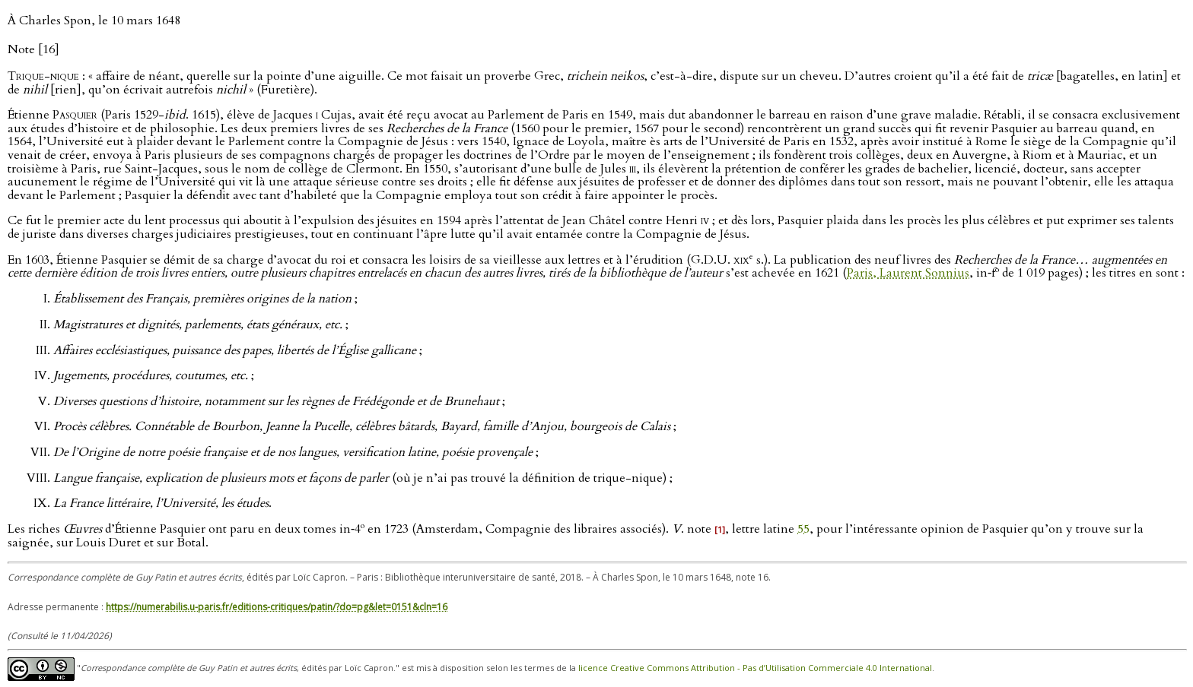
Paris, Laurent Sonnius (908, 273)
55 (803, 529)
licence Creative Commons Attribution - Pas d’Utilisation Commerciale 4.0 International (755, 668)
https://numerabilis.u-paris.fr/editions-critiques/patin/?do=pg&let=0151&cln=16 (276, 606)
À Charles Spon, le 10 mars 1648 (94, 20)
